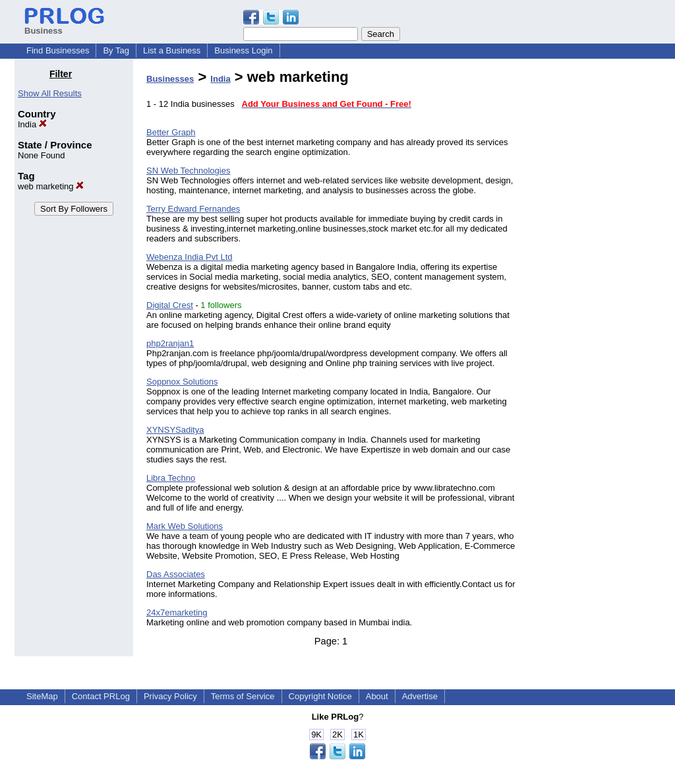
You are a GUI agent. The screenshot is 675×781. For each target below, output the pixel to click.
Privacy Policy (170, 696)
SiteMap (42, 696)
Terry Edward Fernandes (193, 209)
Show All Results (50, 93)
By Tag (116, 50)
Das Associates (175, 574)
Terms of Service (243, 696)
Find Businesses (57, 50)
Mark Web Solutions (184, 526)
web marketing (51, 186)
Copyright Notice (320, 696)
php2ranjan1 (170, 343)
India (32, 124)
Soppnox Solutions (182, 382)
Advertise (420, 696)
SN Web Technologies (188, 170)
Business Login (243, 50)
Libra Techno (170, 478)
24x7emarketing (177, 612)
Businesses (170, 79)
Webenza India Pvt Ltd (189, 257)
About (377, 696)
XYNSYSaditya (175, 430)
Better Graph (170, 132)
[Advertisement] (593, 266)
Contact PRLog (101, 696)
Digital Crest (169, 305)
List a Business (171, 50)
